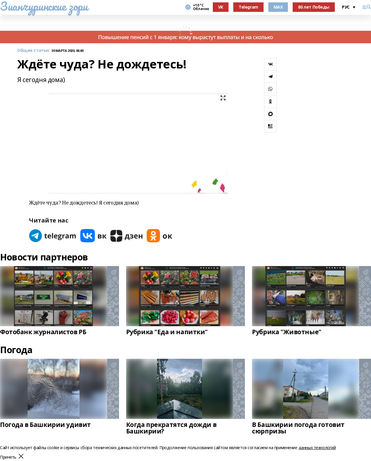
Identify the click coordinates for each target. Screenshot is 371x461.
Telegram (248, 7)
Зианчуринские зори (44, 6)
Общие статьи (33, 50)
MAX (278, 7)
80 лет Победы (313, 7)
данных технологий (317, 447)
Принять (8, 457)
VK (220, 7)
